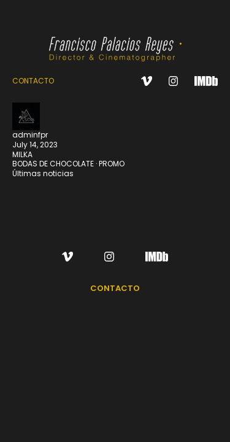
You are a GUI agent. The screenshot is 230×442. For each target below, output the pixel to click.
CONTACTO (33, 81)
